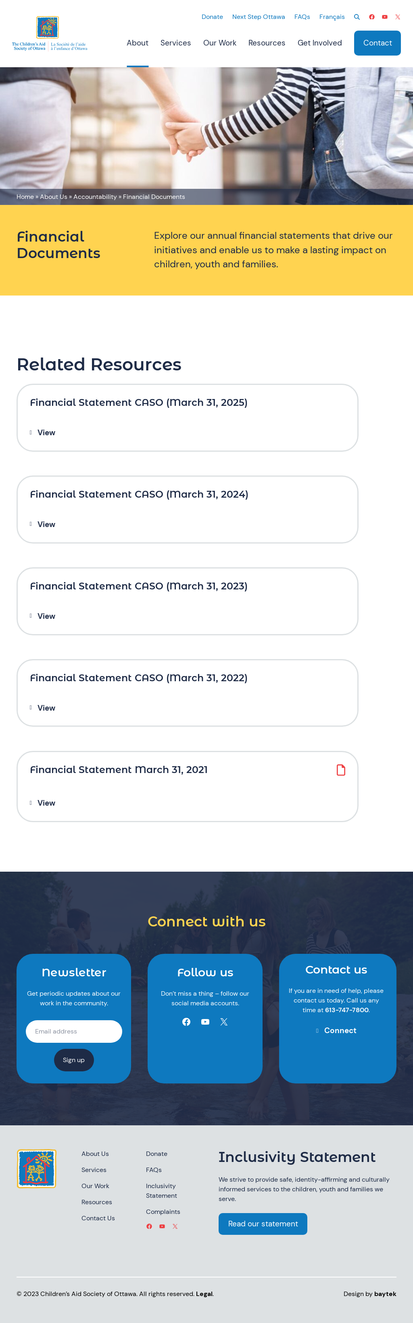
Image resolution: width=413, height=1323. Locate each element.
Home (25, 196)
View (46, 433)
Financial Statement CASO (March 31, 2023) (139, 586)
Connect (340, 1030)
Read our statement (263, 1224)
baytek (385, 1294)
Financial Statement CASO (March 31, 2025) (139, 402)
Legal (204, 1294)
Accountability (95, 196)
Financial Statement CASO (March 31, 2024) (139, 494)
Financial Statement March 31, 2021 (119, 769)
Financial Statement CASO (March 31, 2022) (139, 678)
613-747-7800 (347, 1010)
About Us (53, 196)
